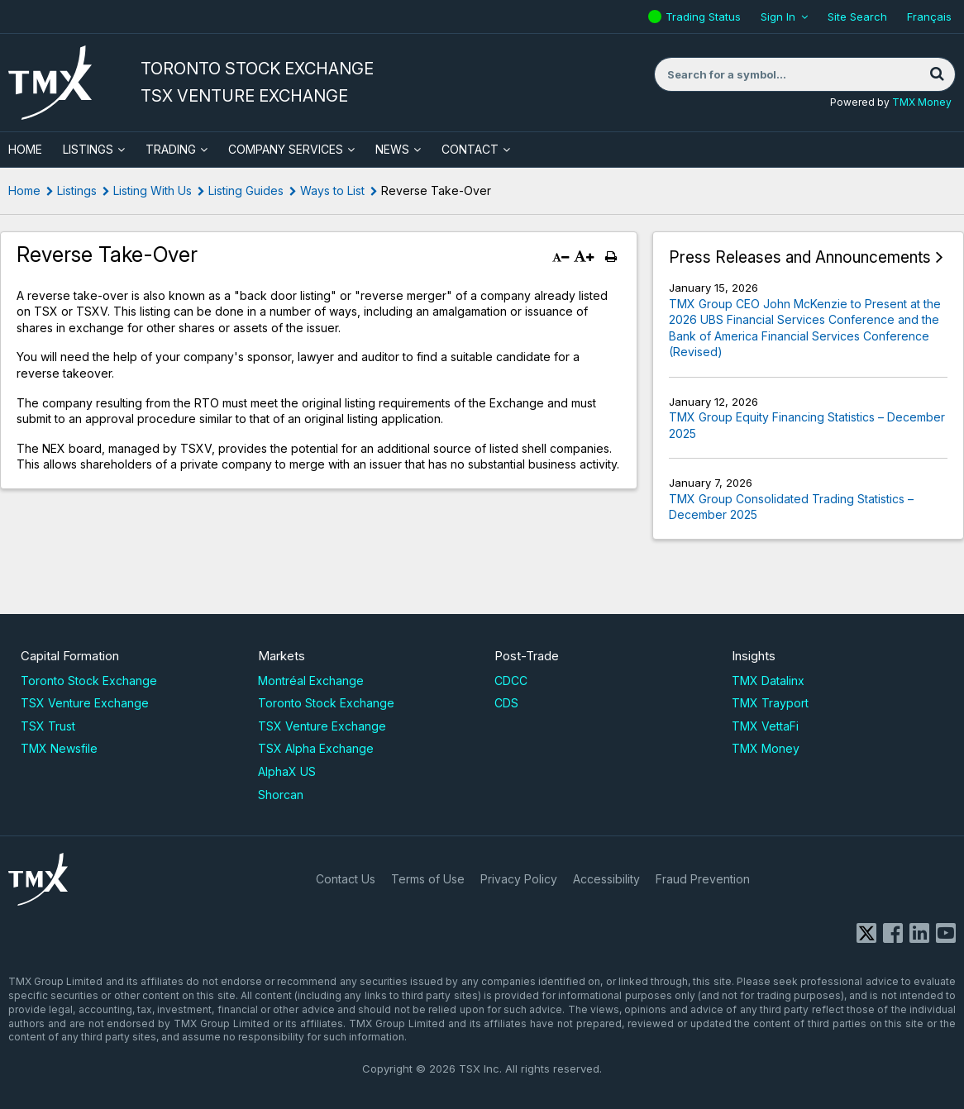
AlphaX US (287, 771)
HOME (25, 149)
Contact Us (345, 879)
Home (24, 190)
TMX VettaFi (765, 726)
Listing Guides (246, 190)
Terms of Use (428, 879)
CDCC (510, 680)
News (392, 149)
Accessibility (606, 879)
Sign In (778, 16)
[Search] (937, 74)
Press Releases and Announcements (800, 257)
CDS (506, 703)
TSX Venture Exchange (85, 703)
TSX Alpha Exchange (316, 748)
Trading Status (705, 16)
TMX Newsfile (59, 748)
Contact (470, 149)
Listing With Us (152, 190)
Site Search (857, 16)
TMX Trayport (770, 703)
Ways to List (332, 190)
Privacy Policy (518, 879)
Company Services (285, 149)
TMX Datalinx (768, 680)
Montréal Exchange (311, 680)
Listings (88, 149)
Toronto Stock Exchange (89, 680)
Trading (171, 149)
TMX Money (922, 102)
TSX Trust (48, 726)
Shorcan (280, 795)
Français (929, 16)
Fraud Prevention (703, 879)
